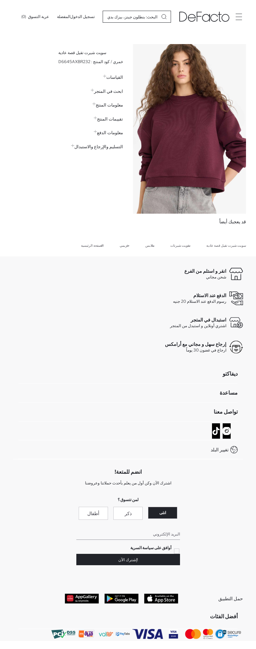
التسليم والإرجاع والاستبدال (97, 146)
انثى (162, 512)
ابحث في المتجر (107, 91)
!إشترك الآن (128, 559)
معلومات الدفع (108, 132)
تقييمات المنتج (108, 119)
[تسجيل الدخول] (82, 17)
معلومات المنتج (107, 104)
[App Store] (161, 598)
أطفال (93, 513)
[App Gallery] (82, 598)
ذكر (128, 513)
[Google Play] (121, 598)
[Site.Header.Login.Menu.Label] (239, 17)
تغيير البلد (220, 449)
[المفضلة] (63, 17)
